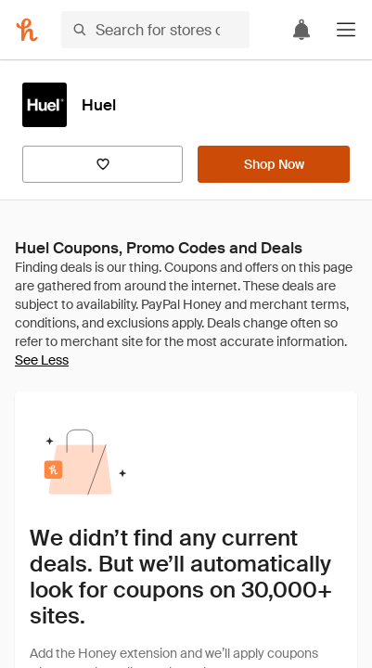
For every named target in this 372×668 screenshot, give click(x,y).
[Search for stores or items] (155, 29)
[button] (346, 29)
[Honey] (27, 30)
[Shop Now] (274, 164)
